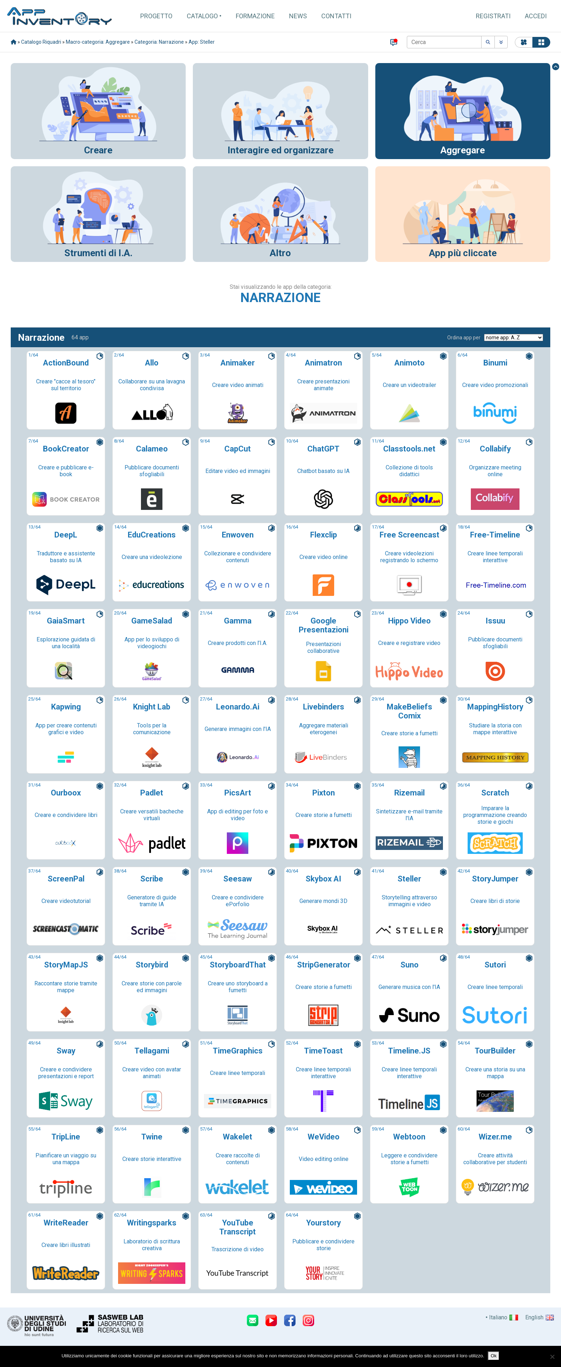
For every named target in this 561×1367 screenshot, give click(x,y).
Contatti (336, 16)
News (298, 16)
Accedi (536, 16)
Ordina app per (463, 337)
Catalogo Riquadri (41, 42)
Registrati (493, 16)
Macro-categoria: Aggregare (98, 42)
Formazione (255, 16)
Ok (494, 1355)
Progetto (156, 16)
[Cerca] (444, 42)
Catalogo (202, 16)
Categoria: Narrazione (159, 42)
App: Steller (202, 42)
